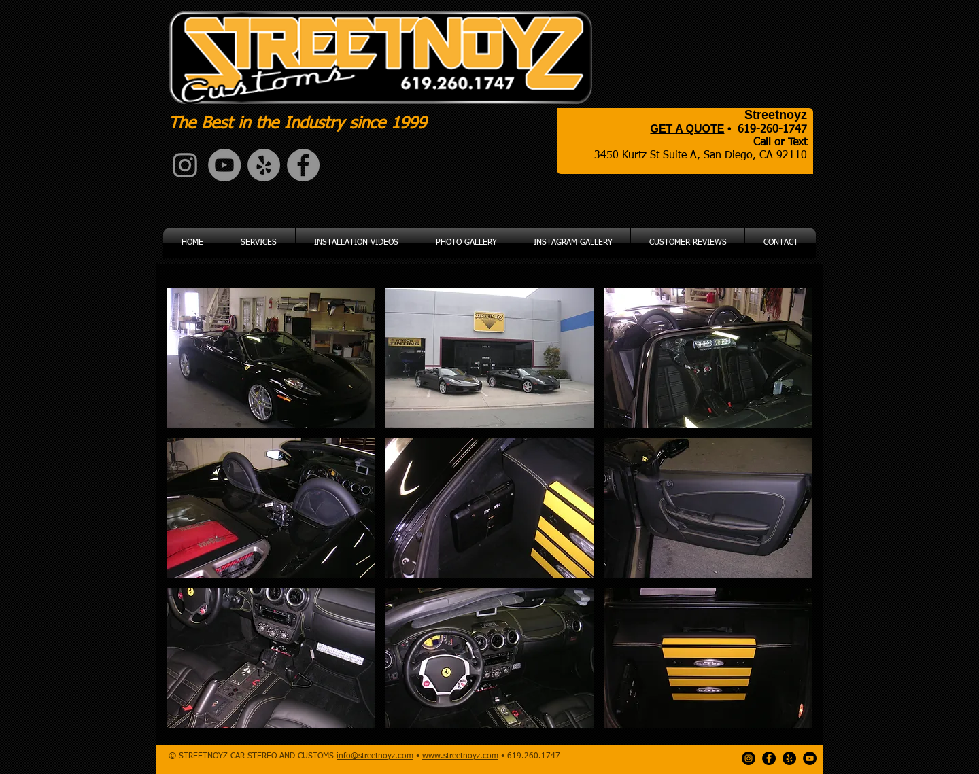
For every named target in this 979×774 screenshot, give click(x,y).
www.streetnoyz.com (460, 756)
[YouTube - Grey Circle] (224, 165)
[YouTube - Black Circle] (810, 758)
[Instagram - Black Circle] (748, 758)
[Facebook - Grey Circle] (303, 165)
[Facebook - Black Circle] (769, 758)
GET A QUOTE (687, 129)
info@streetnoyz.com (375, 756)
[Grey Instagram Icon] (185, 165)
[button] (271, 358)
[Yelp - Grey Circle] (263, 165)
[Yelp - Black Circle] (789, 758)
